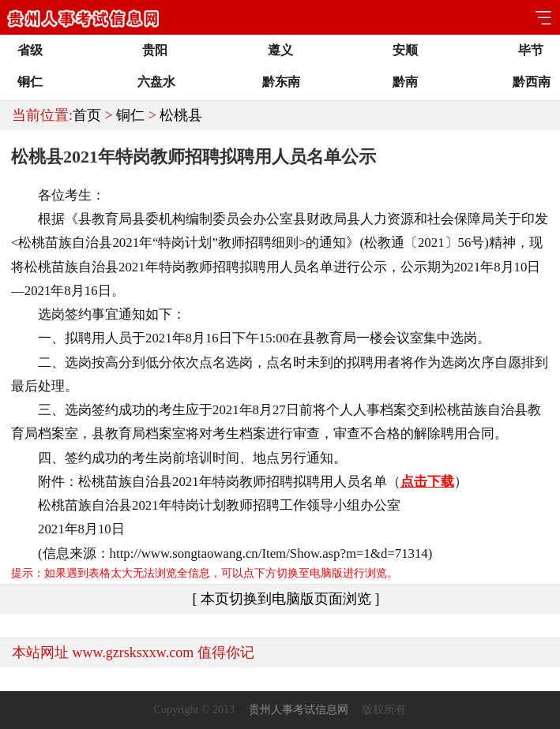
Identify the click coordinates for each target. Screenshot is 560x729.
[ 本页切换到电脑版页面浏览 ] (286, 599)
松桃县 (181, 115)
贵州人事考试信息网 (298, 710)
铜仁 (130, 115)
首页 (87, 115)
